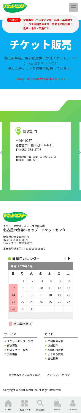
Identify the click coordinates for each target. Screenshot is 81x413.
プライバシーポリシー (59, 374)
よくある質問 (55, 354)
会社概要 (53, 358)
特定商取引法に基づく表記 (24, 374)
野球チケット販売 (17, 349)
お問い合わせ (55, 349)
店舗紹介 (53, 345)
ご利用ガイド (55, 341)
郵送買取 (12, 345)
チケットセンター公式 (20, 341)
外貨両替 (12, 354)
